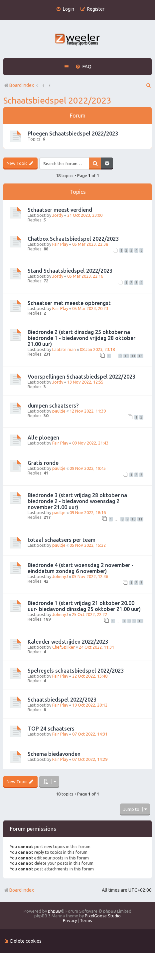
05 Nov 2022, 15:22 (88, 545)
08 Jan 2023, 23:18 (97, 349)
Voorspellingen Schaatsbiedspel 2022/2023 (81, 377)
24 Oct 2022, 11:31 (96, 647)
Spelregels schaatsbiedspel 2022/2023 (76, 671)
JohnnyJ (60, 576)
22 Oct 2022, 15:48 (89, 676)
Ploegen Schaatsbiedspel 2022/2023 (73, 134)
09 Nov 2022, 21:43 (90, 443)
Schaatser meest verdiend (60, 210)
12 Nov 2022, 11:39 (88, 411)
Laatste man (64, 349)
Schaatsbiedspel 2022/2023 (57, 100)
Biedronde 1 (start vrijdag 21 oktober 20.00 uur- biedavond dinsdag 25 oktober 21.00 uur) (84, 606)
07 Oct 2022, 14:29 (89, 759)
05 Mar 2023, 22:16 (85, 276)
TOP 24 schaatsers (51, 729)
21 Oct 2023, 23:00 (84, 215)
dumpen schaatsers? (53, 406)
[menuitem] (65, 9)
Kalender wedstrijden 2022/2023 (68, 642)
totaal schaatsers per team (61, 540)
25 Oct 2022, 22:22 (89, 614)
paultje (59, 411)
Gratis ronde (43, 463)
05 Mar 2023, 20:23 (90, 308)
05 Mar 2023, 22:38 (90, 244)
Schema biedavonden (54, 754)
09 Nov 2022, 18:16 (88, 512)
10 (126, 356)
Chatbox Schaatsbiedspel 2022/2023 (73, 239)
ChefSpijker (63, 647)
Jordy (57, 215)
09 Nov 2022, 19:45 (88, 468)
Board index (18, 890)
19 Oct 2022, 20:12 (89, 705)
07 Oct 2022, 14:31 (89, 734)
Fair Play (60, 244)
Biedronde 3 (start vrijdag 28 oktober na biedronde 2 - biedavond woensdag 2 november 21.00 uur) (77, 501)
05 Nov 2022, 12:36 (90, 576)
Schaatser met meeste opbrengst (69, 303)
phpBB (54, 911)
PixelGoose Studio (103, 915)
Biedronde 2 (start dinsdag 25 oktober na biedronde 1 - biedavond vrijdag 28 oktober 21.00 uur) (81, 338)
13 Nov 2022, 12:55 (85, 382)
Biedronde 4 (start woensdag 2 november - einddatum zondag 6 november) (80, 568)
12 (140, 356)
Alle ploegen (43, 438)
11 (133, 356)
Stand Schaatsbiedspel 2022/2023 (70, 271)
